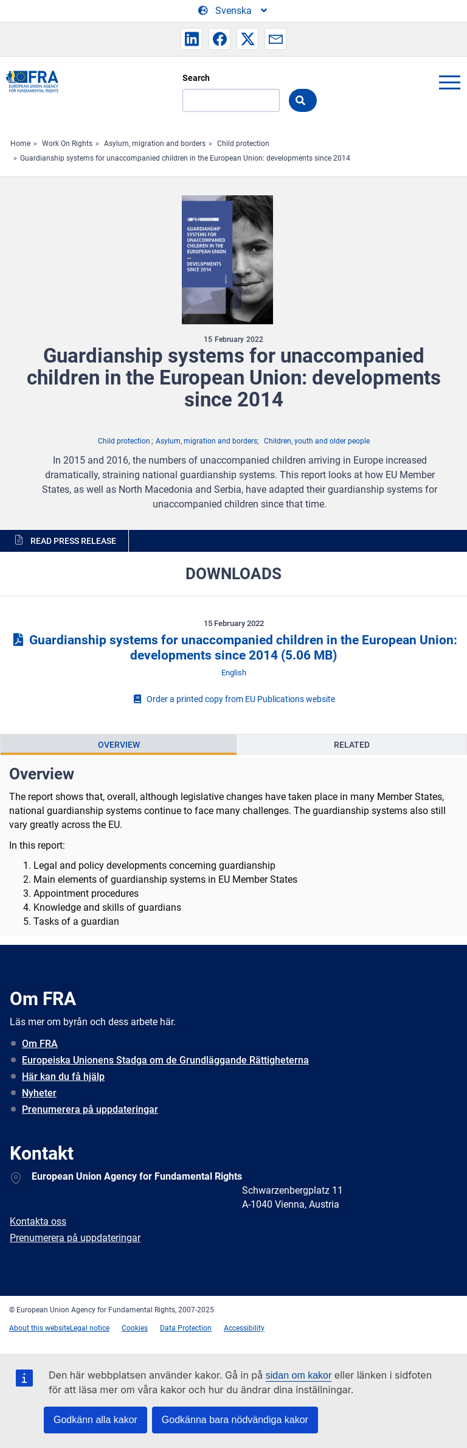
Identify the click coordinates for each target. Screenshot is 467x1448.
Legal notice (89, 1328)
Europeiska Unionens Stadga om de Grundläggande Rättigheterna (165, 1060)
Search (196, 78)
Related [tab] (352, 745)
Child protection (243, 143)
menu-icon (449, 82)
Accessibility (244, 1328)
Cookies (135, 1328)
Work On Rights (67, 143)
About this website (39, 1328)
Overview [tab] (119, 745)
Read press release (73, 541)
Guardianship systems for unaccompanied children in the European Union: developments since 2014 (185, 158)
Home (20, 143)
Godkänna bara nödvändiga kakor (235, 1420)
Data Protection (186, 1328)
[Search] (231, 100)
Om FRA (40, 1043)
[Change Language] (233, 11)
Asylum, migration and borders (155, 143)
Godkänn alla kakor (95, 1420)
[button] (191, 39)
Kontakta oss (38, 1221)
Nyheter (39, 1093)
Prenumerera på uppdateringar (90, 1109)
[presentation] (119, 744)
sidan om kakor (299, 1375)
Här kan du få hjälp (63, 1076)
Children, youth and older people (317, 441)
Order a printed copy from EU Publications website (233, 699)
